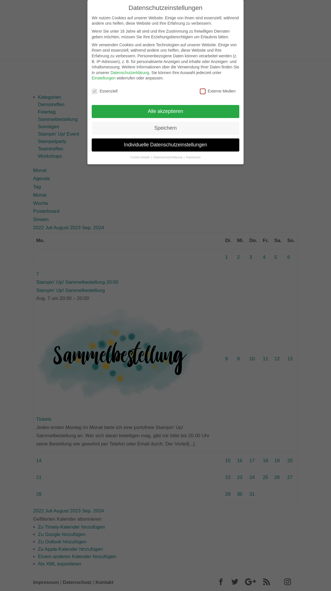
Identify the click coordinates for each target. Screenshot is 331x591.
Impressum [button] (193, 153)
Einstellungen (104, 74)
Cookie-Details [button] (140, 153)
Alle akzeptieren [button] (165, 107)
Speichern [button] (165, 124)
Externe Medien (218, 87)
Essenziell (105, 87)
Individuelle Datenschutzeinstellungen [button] (165, 141)
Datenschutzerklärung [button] (168, 153)
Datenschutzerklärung (129, 68)
